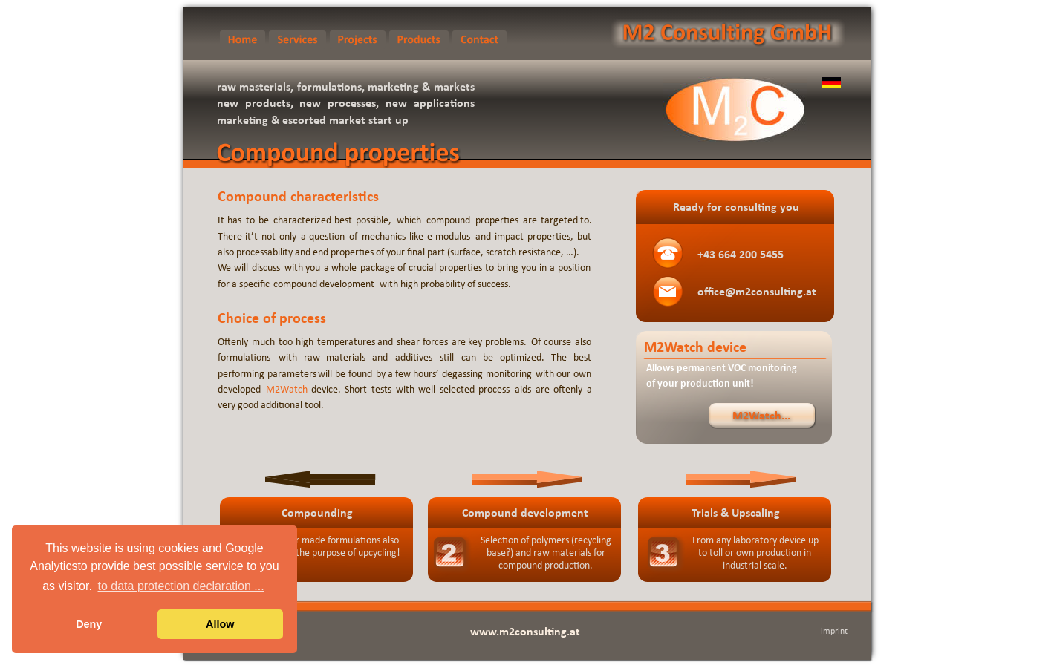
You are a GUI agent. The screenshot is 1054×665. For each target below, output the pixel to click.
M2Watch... (761, 416)
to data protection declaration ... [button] (181, 586)
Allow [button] (220, 624)
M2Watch (287, 390)
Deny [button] (89, 624)
